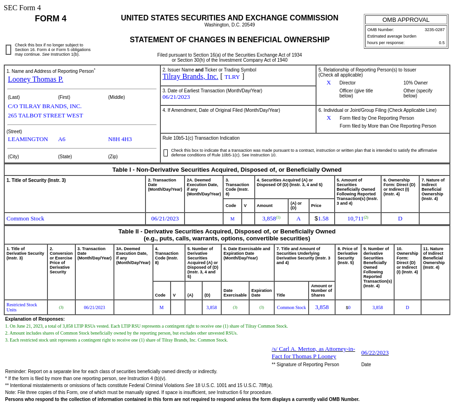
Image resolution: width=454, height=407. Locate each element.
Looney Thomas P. (35, 79)
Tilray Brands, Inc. (190, 76)
